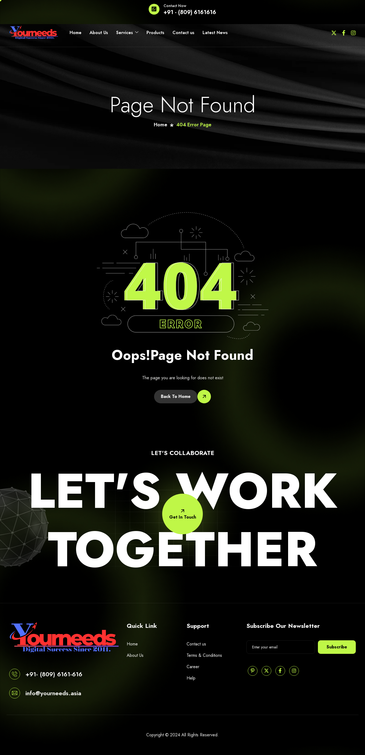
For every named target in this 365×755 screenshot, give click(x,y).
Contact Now (175, 5)
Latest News (215, 32)
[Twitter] (334, 32)
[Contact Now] (154, 9)
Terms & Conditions (204, 655)
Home (76, 32)
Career (193, 667)
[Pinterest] (253, 671)
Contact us (183, 32)
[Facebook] (344, 32)
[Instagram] (353, 32)
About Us (99, 32)
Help (191, 678)
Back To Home (176, 396)
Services (127, 32)
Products (155, 32)
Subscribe (337, 647)
